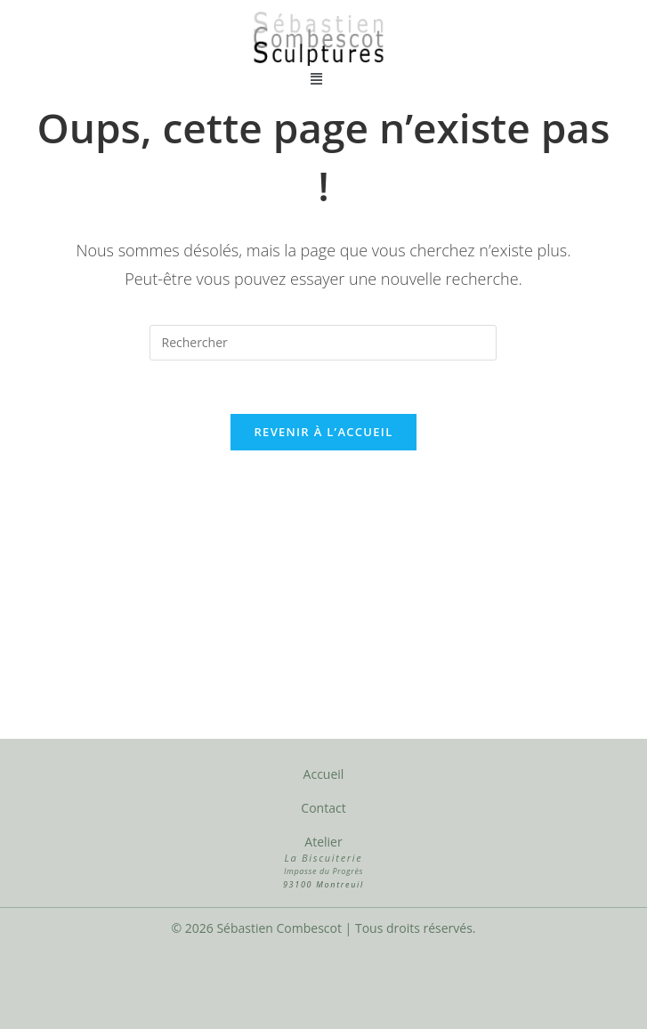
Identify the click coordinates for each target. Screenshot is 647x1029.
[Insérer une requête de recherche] (323, 343)
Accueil (323, 774)
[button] (317, 78)
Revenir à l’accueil (323, 432)
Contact (323, 807)
